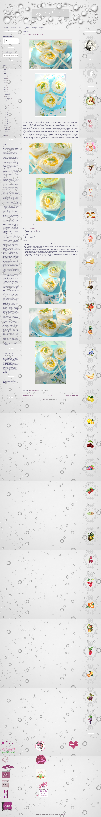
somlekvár (13, 298)
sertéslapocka (6, 297)
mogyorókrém (6, 261)
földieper (5, 194)
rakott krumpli (13, 283)
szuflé (4, 313)
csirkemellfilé (6, 170)
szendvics (16, 308)
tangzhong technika (10, 313)
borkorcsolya (13, 159)
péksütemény (10, 275)
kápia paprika (15, 217)
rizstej (4, 288)
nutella (13, 265)
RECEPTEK (13, 27)
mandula (5, 251)
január (6, 133)
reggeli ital (7, 286)
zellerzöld (10, 340)
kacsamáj (8, 212)
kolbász (10, 235)
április (6, 127)
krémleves (11, 239)
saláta (9, 291)
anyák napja (9, 150)
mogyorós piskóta (12, 261)
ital (7, 208)
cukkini (4, 166)
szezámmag (6, 311)
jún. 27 (6, 105)
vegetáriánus (9, 333)
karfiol (9, 221)
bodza (17, 158)
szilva (11, 311)
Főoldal (50, 395)
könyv (14, 237)
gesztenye (8, 198)
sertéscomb (16, 295)
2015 (5, 87)
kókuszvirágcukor (6, 235)
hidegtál (12, 206)
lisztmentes (5, 248)
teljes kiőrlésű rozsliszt (10, 318)
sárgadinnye (5, 294)
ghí (11, 198)
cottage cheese (15, 165)
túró (4, 326)
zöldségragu (16, 343)
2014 (5, 89)
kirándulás (14, 227)
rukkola (16, 288)
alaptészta (8, 148)
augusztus (7, 100)
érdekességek (12, 183)
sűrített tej (15, 302)
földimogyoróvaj (9, 194)
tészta (9, 320)
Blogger (64, 814)
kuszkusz (4, 244)
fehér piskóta (6, 188)
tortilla (12, 322)
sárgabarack (15, 291)
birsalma (16, 157)
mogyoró (16, 260)
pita (15, 278)
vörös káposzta (15, 335)
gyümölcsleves (15, 203)
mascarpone (15, 255)
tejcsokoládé (5, 315)
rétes (13, 286)
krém (7, 239)
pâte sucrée (16, 274)
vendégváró (6, 334)
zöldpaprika (10, 342)
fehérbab (12, 188)
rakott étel (8, 283)
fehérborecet (5, 189)
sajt (10, 290)
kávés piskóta (15, 221)
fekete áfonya (12, 189)
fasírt (14, 185)
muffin (4, 262)
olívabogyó (16, 267)
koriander (11, 236)
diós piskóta (14, 173)
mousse (16, 261)
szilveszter (5, 312)
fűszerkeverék (5, 197)
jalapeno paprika (12, 208)
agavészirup (14, 146)
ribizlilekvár (7, 287)
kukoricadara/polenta (6, 241)
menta (17, 257)
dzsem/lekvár (9, 176)
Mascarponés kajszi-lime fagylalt (33, 34)
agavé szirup (9, 146)
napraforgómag (6, 264)
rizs (14, 287)
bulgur (11, 161)
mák (8, 249)
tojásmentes (13, 321)
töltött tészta (15, 323)
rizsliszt (16, 287)
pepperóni (16, 275)
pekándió (5, 275)
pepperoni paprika (6, 277)
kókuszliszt (16, 229)
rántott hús (7, 285)
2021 (5, 76)
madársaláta (11, 248)
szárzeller (5, 307)
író (6, 208)
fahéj (4, 185)
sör (7, 300)
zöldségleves (10, 343)
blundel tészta (5, 158)
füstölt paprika (15, 196)
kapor (4, 219)
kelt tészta (15, 223)
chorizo (15, 163)
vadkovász (10, 330)
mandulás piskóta (6, 252)
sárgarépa (11, 294)
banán (17, 154)
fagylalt (16, 184)
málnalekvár (16, 249)
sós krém (7, 299)
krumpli (5, 240)
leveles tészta (8, 245)
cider (17, 163)
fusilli (4, 196)
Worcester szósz (10, 338)
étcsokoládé (6, 184)
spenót (14, 300)
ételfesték (12, 184)
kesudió (9, 224)
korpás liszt (16, 236)
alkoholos (13, 148)
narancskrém (16, 264)
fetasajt (13, 193)
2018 (5, 82)
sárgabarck (16, 293)
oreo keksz (9, 269)
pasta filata (7, 274)
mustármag (13, 262)
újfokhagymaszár (15, 326)
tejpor (14, 315)
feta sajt (9, 193)
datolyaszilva (16, 171)
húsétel (5, 207)
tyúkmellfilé (7, 326)
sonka (17, 298)
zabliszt (4, 339)
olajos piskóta (10, 267)
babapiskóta (12, 153)
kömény (10, 237)
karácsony (5, 220)
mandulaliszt (16, 251)
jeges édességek (10, 210)
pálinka (4, 271)
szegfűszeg (5, 308)
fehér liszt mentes (13, 187)
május (6, 125)
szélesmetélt (11, 308)
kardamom (5, 221)
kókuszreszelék (7, 231)
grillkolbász (14, 201)
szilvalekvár (16, 311)
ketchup (14, 224)
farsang (10, 185)
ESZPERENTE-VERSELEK (37, 27)
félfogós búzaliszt (15, 190)
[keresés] (11, 41)
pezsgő (4, 278)
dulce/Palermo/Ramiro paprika (10, 174)
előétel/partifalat (6, 180)
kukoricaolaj (5, 242)
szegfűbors (16, 307)
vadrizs (14, 330)
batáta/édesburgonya (14, 156)
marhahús (11, 253)
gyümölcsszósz (15, 204)
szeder (10, 307)
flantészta (16, 193)
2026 (5, 67)
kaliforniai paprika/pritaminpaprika (10, 216)
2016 (5, 85)
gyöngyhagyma (5, 203)
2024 (5, 71)
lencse (13, 244)
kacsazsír (12, 212)
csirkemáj (16, 168)
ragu (14, 282)
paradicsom (6, 273)
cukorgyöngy (9, 166)
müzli (17, 262)
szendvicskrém (6, 309)
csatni (4, 167)
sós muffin (11, 299)
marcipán (5, 253)
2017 (5, 84)
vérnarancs (12, 334)
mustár (8, 262)
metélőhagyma (6, 258)
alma (17, 148)
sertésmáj (12, 297)
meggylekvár (5, 257)
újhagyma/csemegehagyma (8, 328)
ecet (13, 176)
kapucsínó (16, 219)
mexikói (4, 260)
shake (4, 298)
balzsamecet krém (12, 154)
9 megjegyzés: (35, 390)
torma (17, 321)
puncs (9, 282)
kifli (17, 224)
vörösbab (12, 337)
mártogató (5, 255)
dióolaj (8, 173)
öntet (12, 269)
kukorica (16, 240)
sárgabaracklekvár (7, 293)
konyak (17, 235)
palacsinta (14, 270)
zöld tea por (15, 340)
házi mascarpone (30, 228)
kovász (4, 237)
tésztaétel (12, 320)
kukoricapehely (10, 242)
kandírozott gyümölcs (7, 217)
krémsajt (16, 239)
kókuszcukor (5, 229)
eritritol (17, 183)
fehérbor (16, 188)
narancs (12, 264)
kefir (8, 223)
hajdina (9, 206)
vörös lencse (6, 337)
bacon (17, 153)
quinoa (12, 282)
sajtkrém (14, 290)
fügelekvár (10, 196)
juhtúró (4, 212)
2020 (5, 78)
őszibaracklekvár (6, 270)
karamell (16, 220)
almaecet (4, 149)
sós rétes (15, 299)
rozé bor (13, 288)
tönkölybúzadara (6, 325)
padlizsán (10, 270)
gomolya (10, 199)
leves (13, 245)
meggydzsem (15, 256)
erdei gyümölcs (11, 181)
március (7, 129)
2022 (5, 75)
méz (10, 260)
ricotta (11, 287)
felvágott (16, 192)
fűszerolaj (10, 197)
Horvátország (16, 206)
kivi (17, 227)
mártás (17, 253)
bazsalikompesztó (11, 157)
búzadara (4, 162)
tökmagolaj (5, 323)
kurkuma (16, 242)
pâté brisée (12, 274)
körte (4, 239)
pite (17, 278)
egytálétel (11, 179)
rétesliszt (16, 286)
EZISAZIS (27, 27)
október (7, 96)
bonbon (8, 159)
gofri (4, 199)
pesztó (11, 277)
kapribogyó (12, 219)
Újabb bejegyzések (28, 395)
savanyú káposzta (6, 295)
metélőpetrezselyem (15, 258)
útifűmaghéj (5, 330)
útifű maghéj (15, 329)
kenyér (4, 224)
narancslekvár (5, 265)
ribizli (4, 287)
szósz (13, 312)
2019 (5, 80)
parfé (4, 274)
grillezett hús (9, 201)
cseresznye (9, 167)
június (6, 103)
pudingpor (15, 281)
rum (4, 290)
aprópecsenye (15, 150)
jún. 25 (6, 109)
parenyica (16, 273)
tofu (10, 321)
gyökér (11, 202)
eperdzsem (16, 180)
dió (3, 173)
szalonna (13, 304)
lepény (4, 245)
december (7, 92)
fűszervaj (13, 197)
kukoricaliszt (15, 241)
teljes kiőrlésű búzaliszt (11, 317)
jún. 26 (6, 107)
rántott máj (13, 285)
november (7, 94)
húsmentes (12, 207)
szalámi (9, 304)
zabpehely (9, 339)
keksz (11, 223)
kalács (10, 214)
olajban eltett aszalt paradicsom (11, 266)
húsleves (8, 207)
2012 (5, 135)
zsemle (6, 344)
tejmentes (10, 315)
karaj (11, 220)
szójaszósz (9, 312)
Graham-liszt (15, 199)
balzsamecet (5, 154)
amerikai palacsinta (14, 149)
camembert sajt (5, 163)
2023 (5, 73)
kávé (12, 221)
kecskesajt (5, 223)
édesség (5, 177)
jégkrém (16, 210)
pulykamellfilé (5, 282)
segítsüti (11, 295)
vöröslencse (5, 338)
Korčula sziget (5, 236)
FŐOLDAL (6, 27)
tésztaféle (16, 320)
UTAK (20, 27)
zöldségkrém (5, 343)
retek (11, 286)
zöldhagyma (5, 342)
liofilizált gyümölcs (14, 247)
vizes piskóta (11, 335)
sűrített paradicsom (7, 302)
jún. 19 (6, 112)
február (7, 131)
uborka (11, 326)
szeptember (8, 98)
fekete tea (9, 190)
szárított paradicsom (13, 305)
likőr (15, 245)
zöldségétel (16, 342)
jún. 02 (6, 121)
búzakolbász (9, 162)
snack (7, 298)
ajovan (17, 146)
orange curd (5, 269)
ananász (4, 150)
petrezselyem (15, 277)
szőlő (15, 312)
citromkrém (9, 165)
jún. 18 (6, 114)
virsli (7, 335)
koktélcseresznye (6, 228)
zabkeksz (16, 338)
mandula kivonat (10, 251)
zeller (7, 340)
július (6, 102)
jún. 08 (6, 118)
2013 (5, 91)
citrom (4, 165)
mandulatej (12, 252)
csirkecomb (5, 169)
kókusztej (16, 231)
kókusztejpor (5, 232)
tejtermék (12, 316)
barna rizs (5, 156)
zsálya (4, 344)
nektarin (10, 265)
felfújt (4, 192)
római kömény (8, 288)
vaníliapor (16, 331)
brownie (4, 161)
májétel (16, 248)
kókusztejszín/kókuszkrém (9, 233)
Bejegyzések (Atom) (53, 399)
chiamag (11, 163)
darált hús (8, 171)
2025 (5, 69)
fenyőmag (5, 193)
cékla (9, 163)
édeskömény (16, 176)
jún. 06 (6, 119)
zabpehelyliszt (15, 339)
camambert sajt (15, 162)
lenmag (16, 244)
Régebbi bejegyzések (72, 395)
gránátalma (5, 201)
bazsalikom (5, 157)
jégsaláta (4, 211)
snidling (10, 298)
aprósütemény (6, 152)
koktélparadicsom (15, 228)
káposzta (7, 219)
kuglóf (10, 240)
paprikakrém (16, 271)
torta (4, 322)
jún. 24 (6, 110)
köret (17, 237)
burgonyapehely (15, 161)
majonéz (4, 249)
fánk (7, 185)
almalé (8, 149)
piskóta (8, 278)
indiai (4, 208)
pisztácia (12, 278)
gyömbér (16, 202)
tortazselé (8, 322)
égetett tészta (14, 177)
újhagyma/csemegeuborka (7, 329)
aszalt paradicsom (6, 153)
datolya (12, 171)
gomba (7, 199)
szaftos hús (5, 304)
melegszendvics (12, 257)
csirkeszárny (13, 170)
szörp (17, 312)
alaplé (4, 148)
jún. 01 (6, 123)
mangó (17, 252)
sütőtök (17, 303)
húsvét (16, 207)
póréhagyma (10, 281)
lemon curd (9, 244)
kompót (14, 235)
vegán (4, 333)
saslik (17, 294)
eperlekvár (5, 181)
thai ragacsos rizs (6, 321)
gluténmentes (15, 198)
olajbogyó (4, 267)
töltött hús (10, 324)
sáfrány (7, 290)
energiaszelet (12, 180)
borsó (17, 159)
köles (7, 237)
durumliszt (5, 176)
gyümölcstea (5, 206)
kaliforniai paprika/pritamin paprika (10, 214)
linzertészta (6, 247)
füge (6, 196)
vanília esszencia (10, 332)
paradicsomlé (12, 273)
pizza (4, 279)
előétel (17, 179)
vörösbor (16, 337)
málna (11, 249)
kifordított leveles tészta (8, 225)
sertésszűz (16, 297)
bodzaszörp (5, 159)
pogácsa (12, 279)
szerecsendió (15, 309)
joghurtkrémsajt (33, 230)
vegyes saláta (15, 333)
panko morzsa (9, 271)
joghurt (9, 211)
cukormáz (14, 166)
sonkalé (4, 299)
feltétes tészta (10, 192)
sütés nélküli (11, 303)
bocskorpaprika (12, 158)
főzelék (14, 194)
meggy (10, 256)
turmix (17, 325)
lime (17, 245)
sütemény (5, 303)
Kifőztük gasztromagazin (10, 226)
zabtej (4, 340)
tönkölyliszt (12, 325)
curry (17, 166)
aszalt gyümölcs (14, 152)
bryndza (7, 161)
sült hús (16, 300)
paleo (17, 270)
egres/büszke (5, 179)
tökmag (16, 322)
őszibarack (16, 269)
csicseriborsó (15, 167)
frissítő (17, 194)
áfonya (4, 146)
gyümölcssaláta (6, 204)
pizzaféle (8, 279)
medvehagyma (6, 256)
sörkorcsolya (10, 300)
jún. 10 (6, 116)
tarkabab (16, 313)
